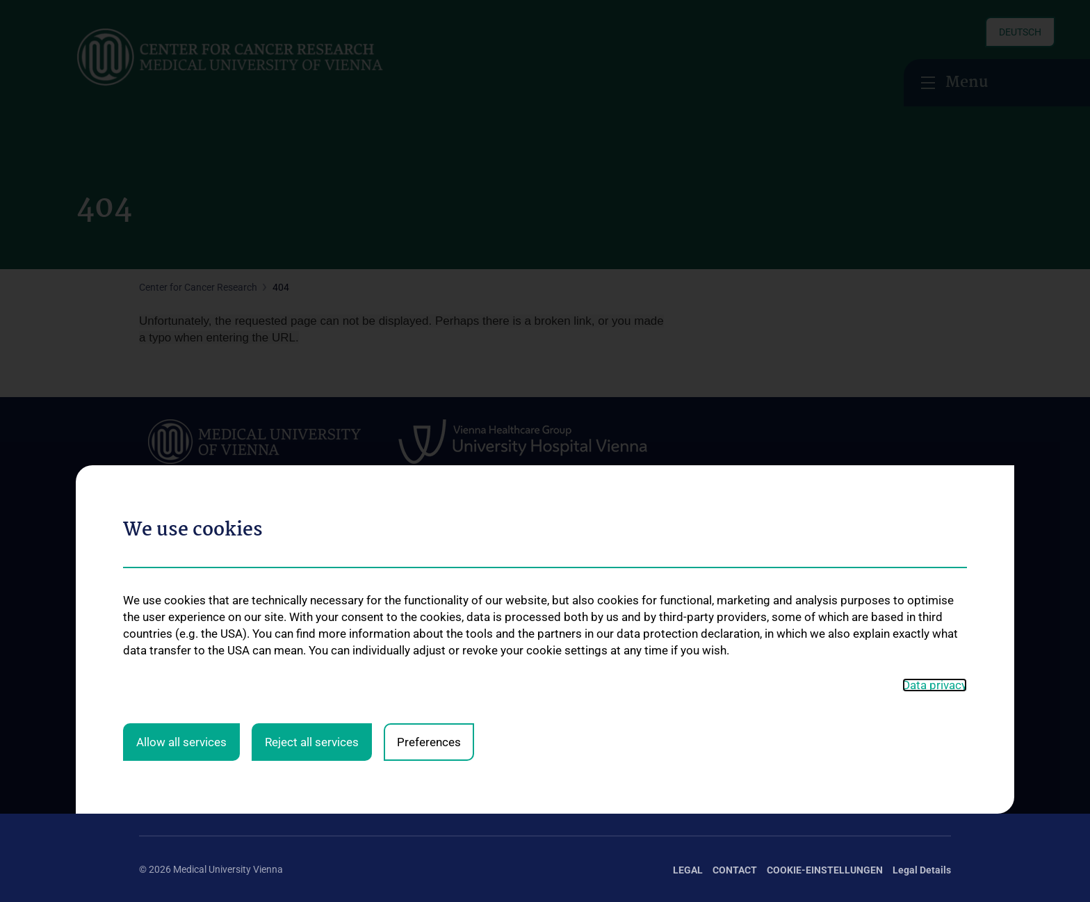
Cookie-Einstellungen (825, 870)
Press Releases (820, 644)
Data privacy (934, 396)
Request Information (832, 621)
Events (153, 602)
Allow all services (181, 452)
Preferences (429, 452)
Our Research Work (829, 576)
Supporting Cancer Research (849, 598)
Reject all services (312, 452)
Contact (156, 686)
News (151, 579)
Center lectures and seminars (688, 616)
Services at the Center (510, 557)
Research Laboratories (351, 714)
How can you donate (832, 688)
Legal (688, 870)
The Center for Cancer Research (207, 557)
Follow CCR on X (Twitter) (210, 768)
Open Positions (171, 624)
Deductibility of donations (843, 666)
